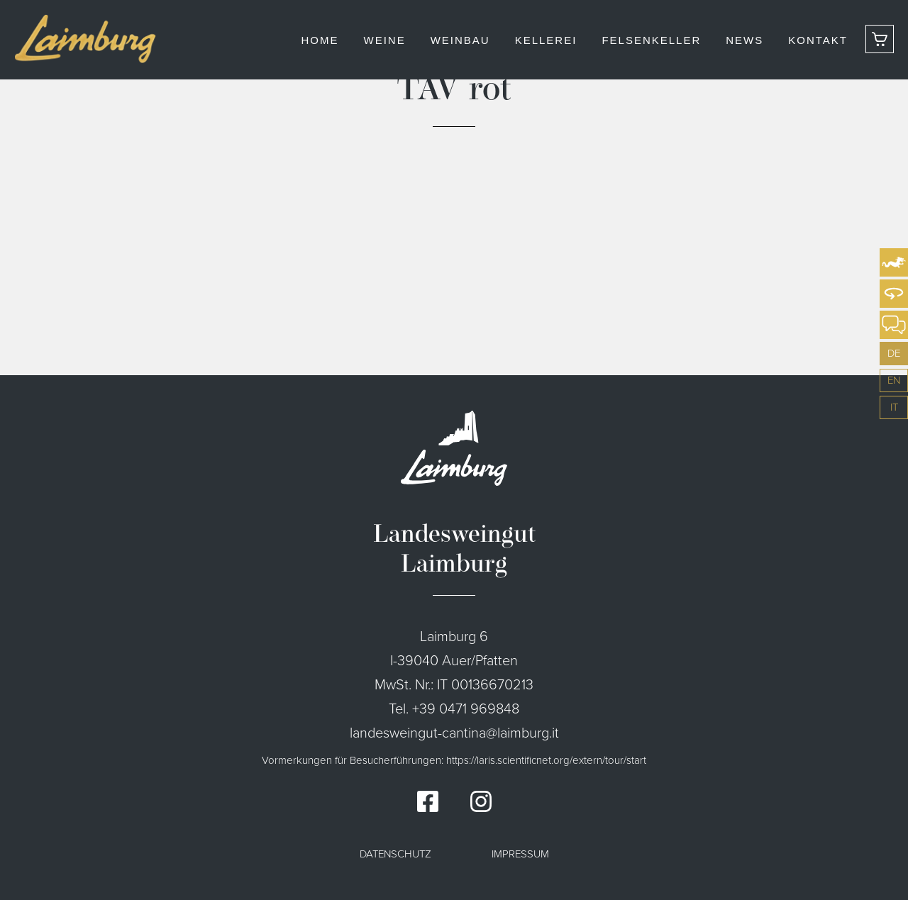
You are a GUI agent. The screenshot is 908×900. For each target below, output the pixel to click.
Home (319, 40)
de (893, 353)
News (744, 40)
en (893, 380)
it (894, 407)
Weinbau (460, 40)
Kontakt (818, 40)
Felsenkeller (651, 40)
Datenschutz (395, 854)
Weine (384, 40)
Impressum (520, 854)
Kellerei (546, 40)
